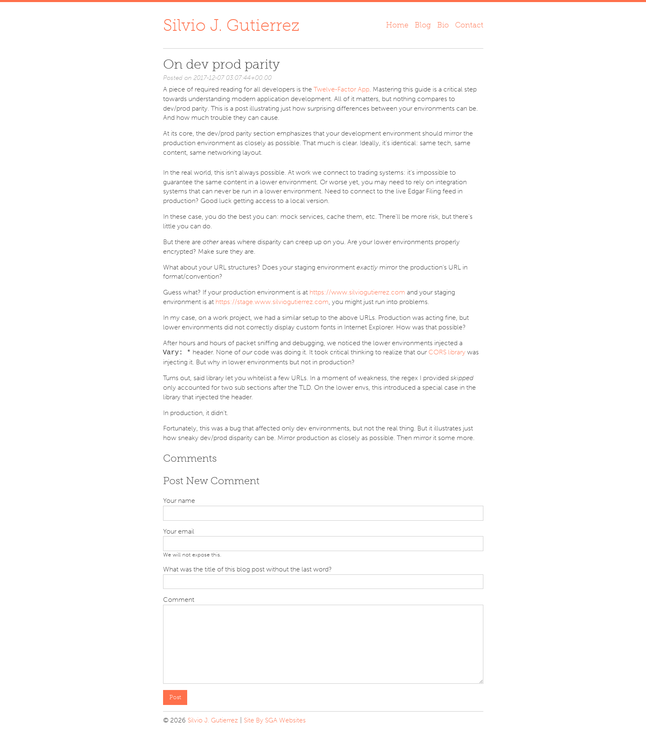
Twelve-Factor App (341, 89)
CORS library (446, 352)
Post (175, 697)
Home (397, 25)
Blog (423, 25)
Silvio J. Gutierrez (231, 25)
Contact (469, 25)
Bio (443, 25)
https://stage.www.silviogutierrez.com (272, 302)
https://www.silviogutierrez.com (357, 292)
